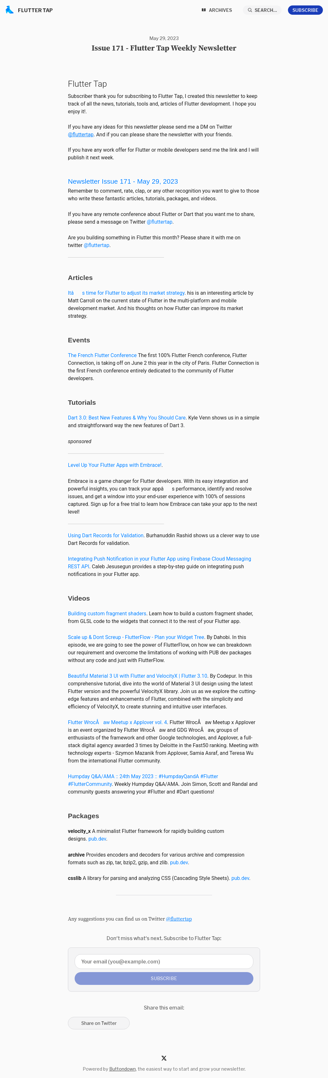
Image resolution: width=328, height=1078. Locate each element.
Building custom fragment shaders (107, 614)
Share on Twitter (99, 1023)
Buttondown (122, 1069)
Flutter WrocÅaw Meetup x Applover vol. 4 (117, 722)
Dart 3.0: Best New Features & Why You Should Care (126, 418)
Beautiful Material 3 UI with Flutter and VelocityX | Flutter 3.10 (137, 676)
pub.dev (97, 839)
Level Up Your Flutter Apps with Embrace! (114, 465)
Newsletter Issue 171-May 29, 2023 (123, 181)
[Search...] (262, 10)
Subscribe (305, 10)
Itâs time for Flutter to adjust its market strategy (126, 293)
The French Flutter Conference (102, 355)
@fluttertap (81, 135)
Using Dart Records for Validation (106, 535)
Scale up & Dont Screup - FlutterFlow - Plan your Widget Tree (136, 637)
